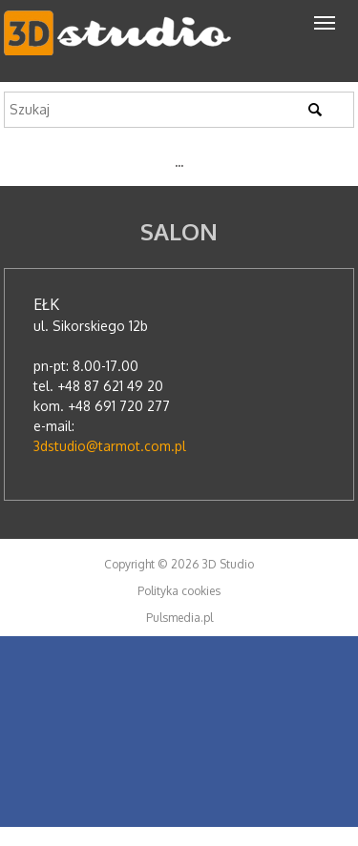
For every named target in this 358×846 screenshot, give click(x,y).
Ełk (46, 304)
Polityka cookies (179, 591)
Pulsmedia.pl (179, 617)
